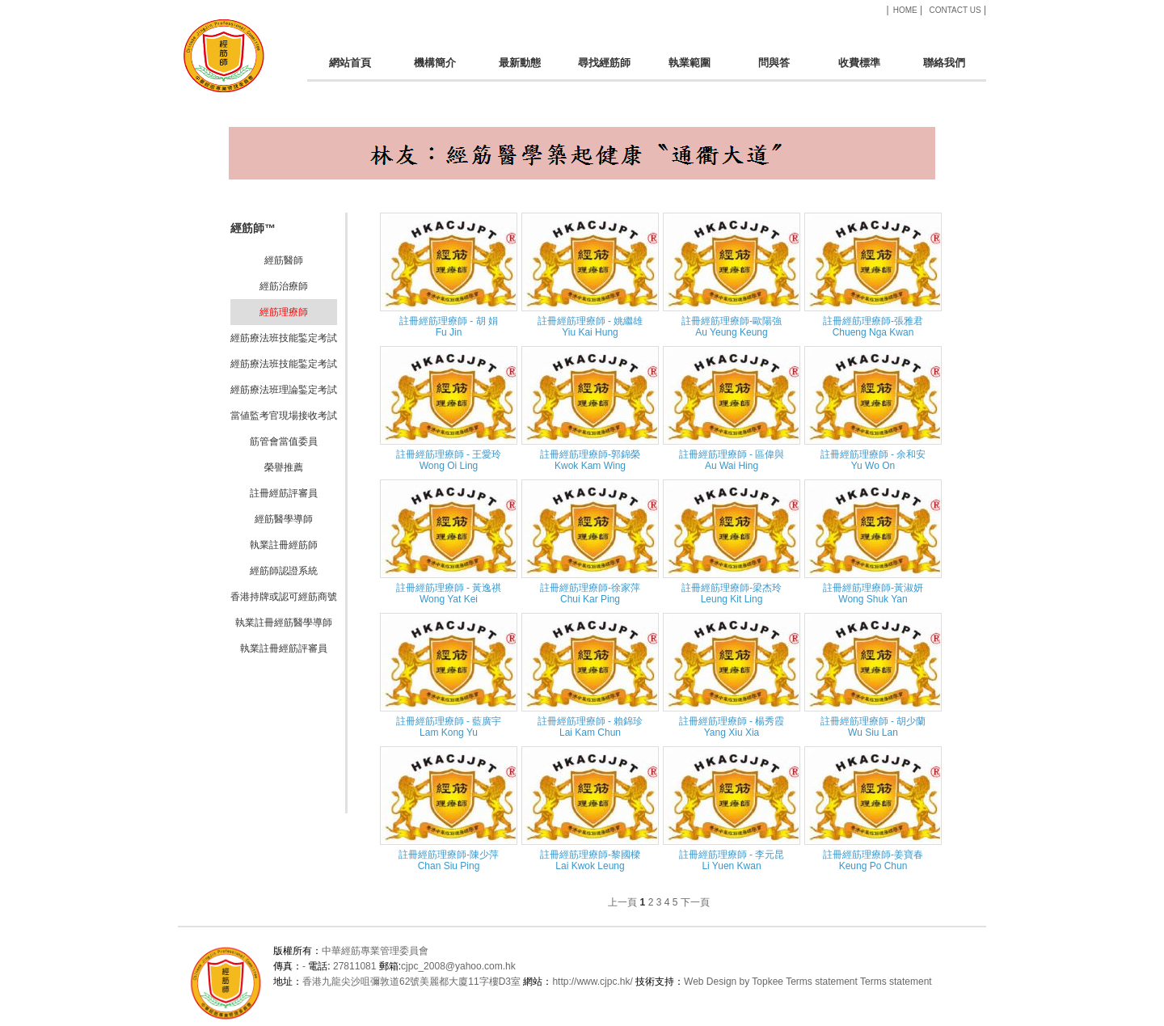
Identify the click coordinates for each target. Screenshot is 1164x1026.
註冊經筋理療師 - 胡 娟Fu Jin (448, 326)
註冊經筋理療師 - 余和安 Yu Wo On (873, 460)
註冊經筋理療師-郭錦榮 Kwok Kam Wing (590, 460)
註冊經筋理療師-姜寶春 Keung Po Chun (873, 860)
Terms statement (822, 981)
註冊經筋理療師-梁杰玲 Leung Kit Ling (731, 593)
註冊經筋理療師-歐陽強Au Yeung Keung (731, 326)
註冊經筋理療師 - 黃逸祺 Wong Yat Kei (449, 593)
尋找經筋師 (604, 69)
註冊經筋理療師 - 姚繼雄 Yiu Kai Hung (590, 326)
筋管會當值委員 (284, 441)
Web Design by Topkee (733, 981)
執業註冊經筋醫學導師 (283, 622)
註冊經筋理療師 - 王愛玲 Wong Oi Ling (449, 460)
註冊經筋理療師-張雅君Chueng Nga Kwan (873, 326)
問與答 (774, 69)
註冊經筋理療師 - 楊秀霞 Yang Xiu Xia (732, 727)
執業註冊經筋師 (284, 545)
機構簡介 (434, 69)
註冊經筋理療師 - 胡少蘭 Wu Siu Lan (873, 727)
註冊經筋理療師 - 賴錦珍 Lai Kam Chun (590, 727)
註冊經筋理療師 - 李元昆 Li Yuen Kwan (732, 860)
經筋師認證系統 (284, 570)
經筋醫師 (283, 260)
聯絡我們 (943, 69)
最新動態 (519, 69)
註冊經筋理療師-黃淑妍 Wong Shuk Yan (873, 593)
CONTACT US (955, 10)
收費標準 (858, 69)
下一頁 (695, 902)
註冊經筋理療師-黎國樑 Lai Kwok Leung (590, 860)
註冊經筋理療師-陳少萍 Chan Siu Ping (449, 860)
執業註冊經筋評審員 (283, 648)
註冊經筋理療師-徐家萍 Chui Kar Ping (590, 593)
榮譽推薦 (283, 467)
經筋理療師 (283, 312)
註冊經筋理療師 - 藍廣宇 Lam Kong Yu (449, 727)
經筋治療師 (283, 286)
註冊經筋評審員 (284, 493)
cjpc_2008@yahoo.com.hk (458, 966)
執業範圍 (689, 69)
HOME (905, 10)
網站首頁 (349, 69)
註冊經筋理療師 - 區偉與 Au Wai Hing (732, 460)
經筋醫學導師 (284, 519)
